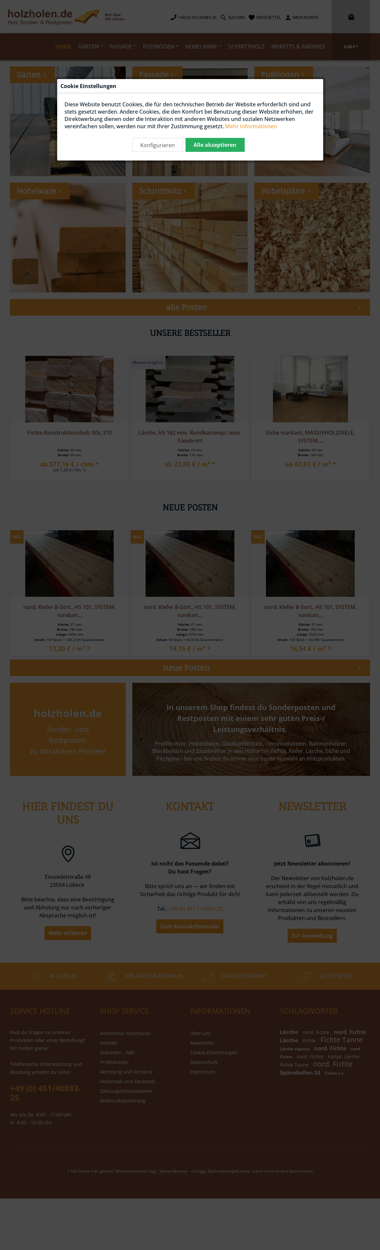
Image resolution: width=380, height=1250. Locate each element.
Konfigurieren (157, 145)
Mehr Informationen (251, 126)
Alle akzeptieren (214, 145)
